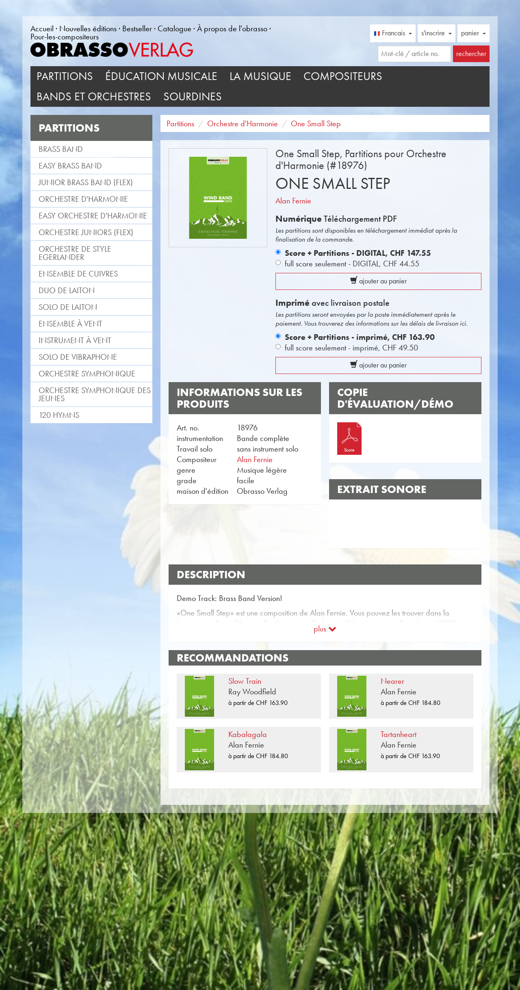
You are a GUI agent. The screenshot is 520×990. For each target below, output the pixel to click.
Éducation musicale (161, 76)
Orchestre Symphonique (87, 373)
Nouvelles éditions (88, 28)
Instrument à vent (75, 340)
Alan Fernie (293, 200)
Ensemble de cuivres (78, 274)
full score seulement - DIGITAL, (352, 263)
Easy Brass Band (70, 166)
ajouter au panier (378, 281)
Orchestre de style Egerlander (75, 253)
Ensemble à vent (70, 324)
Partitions (65, 76)
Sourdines (192, 96)
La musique (260, 76)
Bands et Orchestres (94, 96)
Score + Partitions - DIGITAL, (358, 253)
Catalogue (174, 28)
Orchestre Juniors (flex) (86, 232)
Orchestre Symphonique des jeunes (95, 394)
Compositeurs (342, 76)
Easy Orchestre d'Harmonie (93, 215)
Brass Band (61, 149)
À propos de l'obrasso (232, 28)
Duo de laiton (67, 290)
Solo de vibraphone (78, 357)
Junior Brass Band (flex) (86, 182)
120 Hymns (59, 415)
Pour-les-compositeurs (64, 36)
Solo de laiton (68, 307)
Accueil (42, 28)
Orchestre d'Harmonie (83, 199)
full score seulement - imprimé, (351, 347)
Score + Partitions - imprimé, (360, 337)
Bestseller (137, 28)
